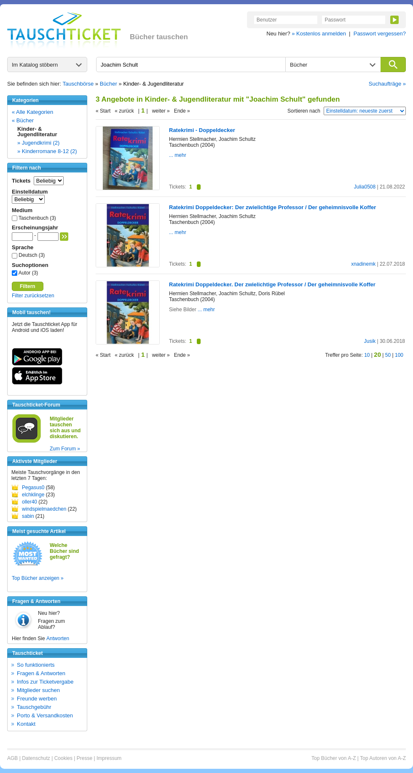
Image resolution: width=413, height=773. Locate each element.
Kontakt (26, 724)
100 (399, 355)
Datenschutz (36, 758)
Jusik (369, 341)
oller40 (29, 502)
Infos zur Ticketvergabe (45, 682)
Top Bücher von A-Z (333, 758)
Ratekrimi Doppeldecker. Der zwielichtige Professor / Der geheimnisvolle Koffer (272, 284)
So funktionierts (36, 665)
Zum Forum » (65, 449)
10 (367, 355)
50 (388, 355)
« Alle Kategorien (32, 112)
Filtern (27, 286)
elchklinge (33, 495)
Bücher (108, 84)
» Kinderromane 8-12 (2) (47, 151)
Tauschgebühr (34, 707)
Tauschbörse (78, 84)
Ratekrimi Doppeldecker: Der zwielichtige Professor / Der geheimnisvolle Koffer (272, 207)
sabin (28, 516)
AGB (12, 758)
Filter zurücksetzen (33, 296)
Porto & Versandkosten (45, 715)
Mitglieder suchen (38, 690)
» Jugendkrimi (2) (38, 143)
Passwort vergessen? (380, 33)
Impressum (109, 758)
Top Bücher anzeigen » (38, 578)
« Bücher (23, 120)
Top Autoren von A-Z (383, 758)
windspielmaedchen (44, 509)
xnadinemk (363, 264)
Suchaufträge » (387, 84)
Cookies (63, 758)
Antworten (57, 638)
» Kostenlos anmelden (319, 33)
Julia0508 (364, 187)
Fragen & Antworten (41, 673)
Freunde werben (37, 698)
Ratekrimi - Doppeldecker (202, 130)
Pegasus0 (33, 487)
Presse (84, 758)
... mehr (177, 155)
